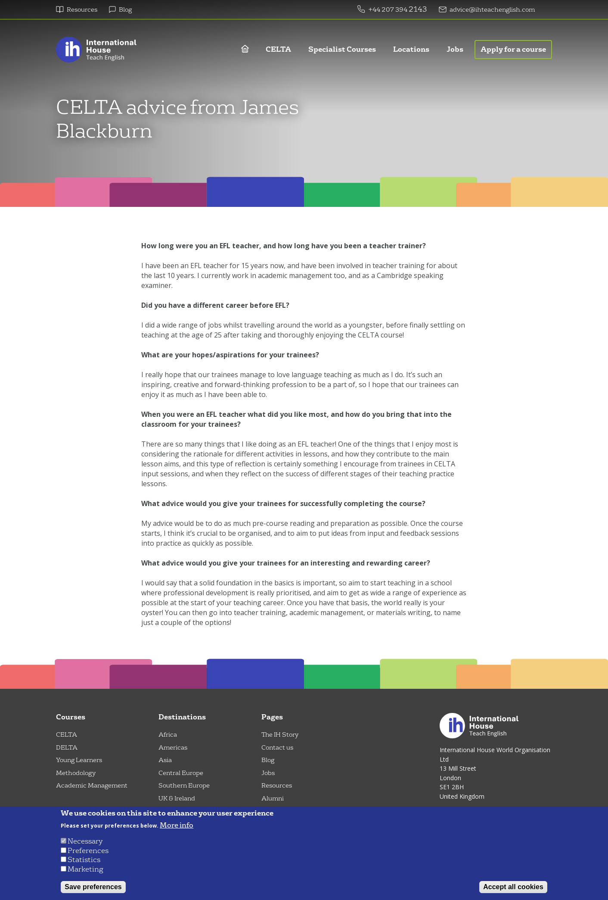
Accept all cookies (513, 887)
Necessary (85, 841)
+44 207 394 (388, 9)
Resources (82, 9)
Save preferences (93, 887)
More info (176, 825)
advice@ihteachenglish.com (492, 9)
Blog (125, 9)
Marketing (85, 869)
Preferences (88, 851)
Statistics (84, 860)
